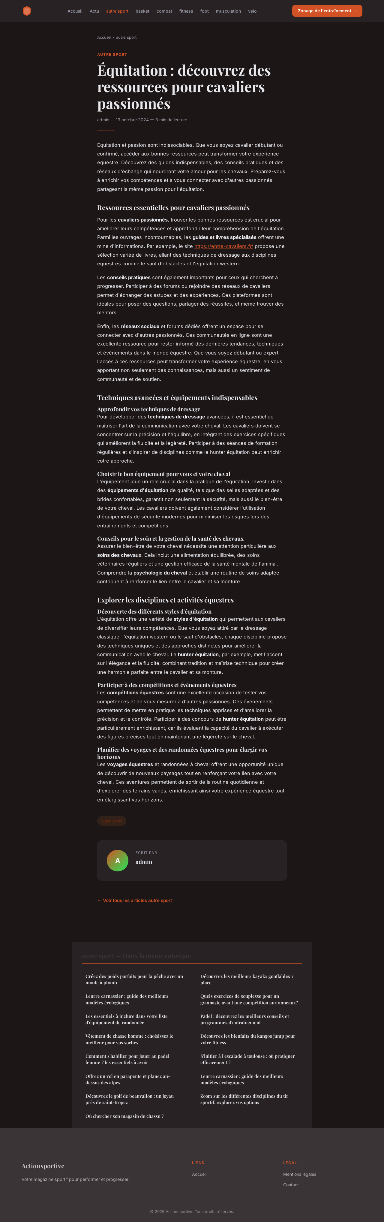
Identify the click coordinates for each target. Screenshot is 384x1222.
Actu (94, 10)
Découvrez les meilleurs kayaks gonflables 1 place (246, 979)
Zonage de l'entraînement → (327, 10)
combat (164, 10)
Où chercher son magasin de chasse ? (125, 1116)
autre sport (117, 10)
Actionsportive (43, 1165)
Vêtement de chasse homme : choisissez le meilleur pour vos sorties (129, 1039)
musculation (228, 10)
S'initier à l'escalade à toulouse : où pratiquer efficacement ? (247, 1059)
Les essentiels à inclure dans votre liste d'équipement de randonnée (127, 1019)
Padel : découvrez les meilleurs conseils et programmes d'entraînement (244, 1019)
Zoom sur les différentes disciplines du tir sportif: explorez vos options (244, 1099)
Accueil (75, 10)
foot (204, 10)
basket (142, 10)
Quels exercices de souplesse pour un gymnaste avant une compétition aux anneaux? (249, 999)
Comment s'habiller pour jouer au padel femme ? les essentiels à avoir (128, 1059)
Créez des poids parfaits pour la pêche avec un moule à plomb (134, 979)
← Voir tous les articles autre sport (134, 900)
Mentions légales (299, 1174)
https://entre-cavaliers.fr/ (223, 246)
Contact (291, 1184)
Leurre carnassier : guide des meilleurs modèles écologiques (127, 999)
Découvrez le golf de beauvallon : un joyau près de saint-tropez (130, 1099)
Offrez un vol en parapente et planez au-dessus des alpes (128, 1079)
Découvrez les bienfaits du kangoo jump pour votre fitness (247, 1039)
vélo (252, 10)
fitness (186, 10)
